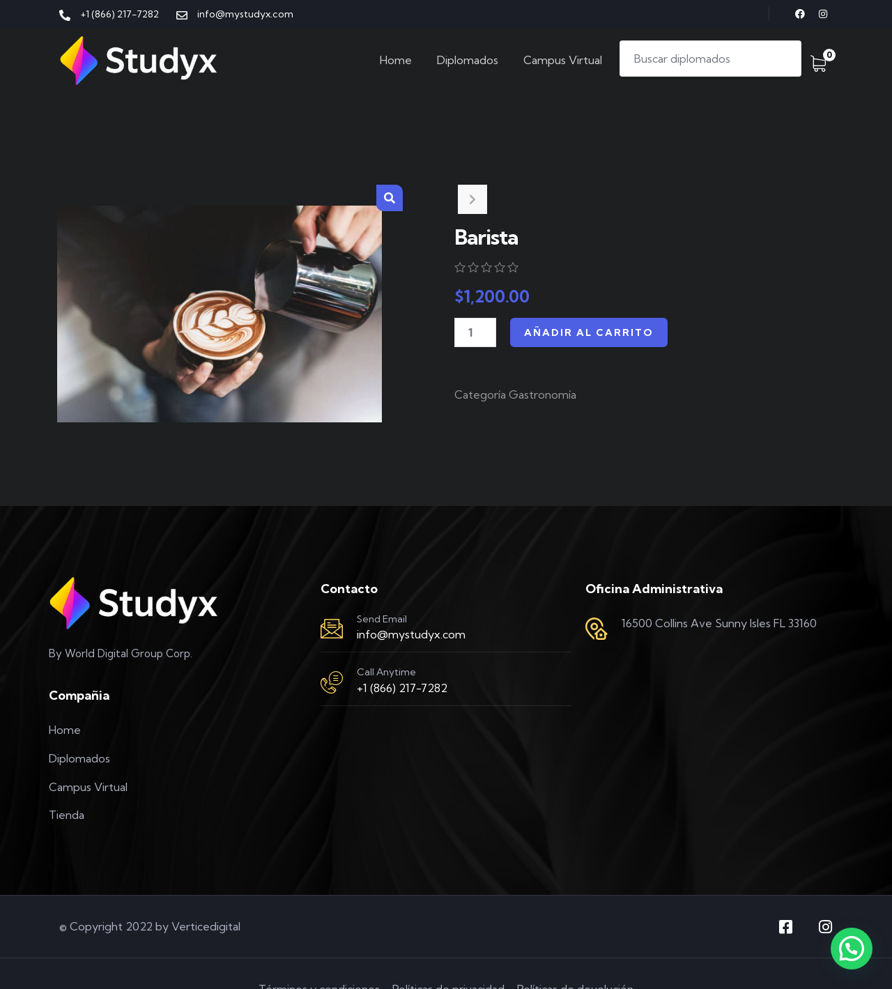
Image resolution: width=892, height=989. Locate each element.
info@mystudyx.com (411, 634)
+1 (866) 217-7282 (402, 688)
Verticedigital (205, 926)
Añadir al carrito (589, 332)
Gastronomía (542, 394)
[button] (389, 198)
